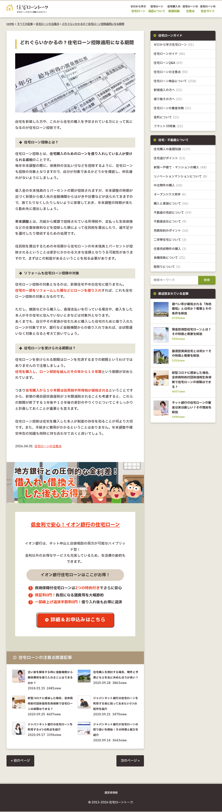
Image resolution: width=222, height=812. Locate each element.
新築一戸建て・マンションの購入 (180, 168)
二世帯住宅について (170, 241)
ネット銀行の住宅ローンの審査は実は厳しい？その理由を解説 (191, 419)
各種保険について (169, 259)
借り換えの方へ (168, 100)
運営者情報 (111, 793)
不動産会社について (170, 223)
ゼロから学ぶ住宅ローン (174, 45)
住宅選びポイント (169, 159)
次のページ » (130, 761)
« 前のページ (21, 761)
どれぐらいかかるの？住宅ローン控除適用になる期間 (93, 24)
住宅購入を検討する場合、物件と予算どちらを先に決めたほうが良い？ (116, 678)
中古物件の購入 (168, 186)
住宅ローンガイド (169, 54)
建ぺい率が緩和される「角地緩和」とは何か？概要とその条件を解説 (191, 310)
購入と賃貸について (171, 205)
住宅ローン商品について (175, 81)
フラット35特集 (168, 127)
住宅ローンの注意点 (47, 24)
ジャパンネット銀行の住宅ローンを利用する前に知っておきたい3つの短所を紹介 (115, 704)
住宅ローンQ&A (168, 63)
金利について (166, 118)
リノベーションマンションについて (180, 177)
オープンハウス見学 (170, 196)
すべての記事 (25, 24)
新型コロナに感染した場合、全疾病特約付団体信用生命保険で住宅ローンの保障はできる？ (50, 704)
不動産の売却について (172, 214)
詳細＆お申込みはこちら (78, 620)
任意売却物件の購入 (170, 250)
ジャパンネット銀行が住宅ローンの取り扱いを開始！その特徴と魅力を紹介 (116, 730)
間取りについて (167, 269)
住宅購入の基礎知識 (172, 150)
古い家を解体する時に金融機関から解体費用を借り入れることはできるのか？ (50, 678)
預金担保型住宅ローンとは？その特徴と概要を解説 (191, 336)
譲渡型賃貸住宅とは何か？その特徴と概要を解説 (191, 362)
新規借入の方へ (168, 90)
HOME (10, 24)
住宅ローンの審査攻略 (172, 109)
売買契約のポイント (171, 232)
